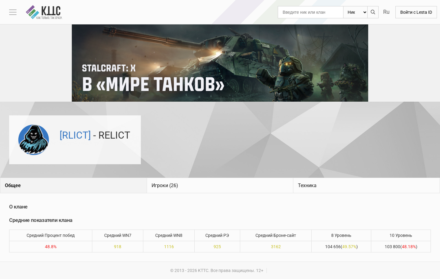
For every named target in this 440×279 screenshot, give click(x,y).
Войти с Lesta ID (416, 12)
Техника (307, 185)
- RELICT (95, 135)
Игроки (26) (165, 185)
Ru (386, 12)
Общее (13, 185)
